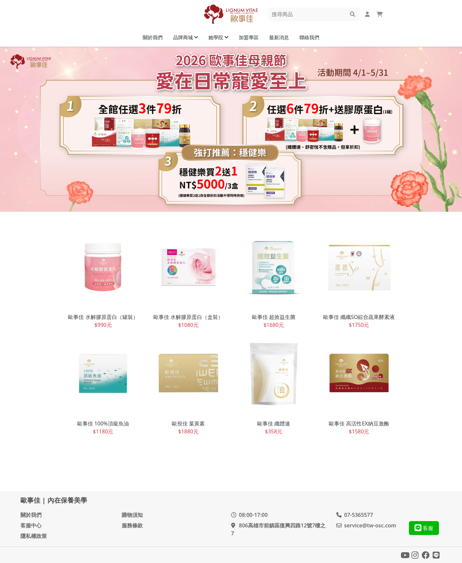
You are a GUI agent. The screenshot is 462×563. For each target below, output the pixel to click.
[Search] (309, 14)
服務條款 (132, 525)
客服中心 (31, 525)
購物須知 (132, 514)
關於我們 (31, 514)
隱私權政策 (33, 536)
